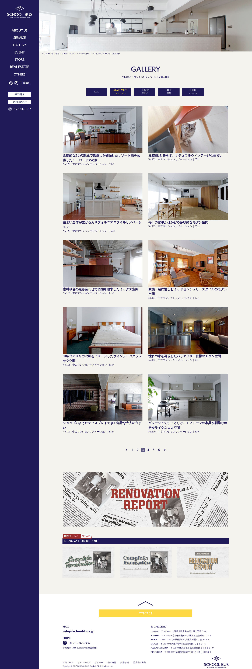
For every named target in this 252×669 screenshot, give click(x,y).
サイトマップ (84, 662)
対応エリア (68, 662)
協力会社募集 (139, 662)
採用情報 (124, 662)
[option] (88, 562)
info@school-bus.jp (78, 631)
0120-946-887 (80, 643)
